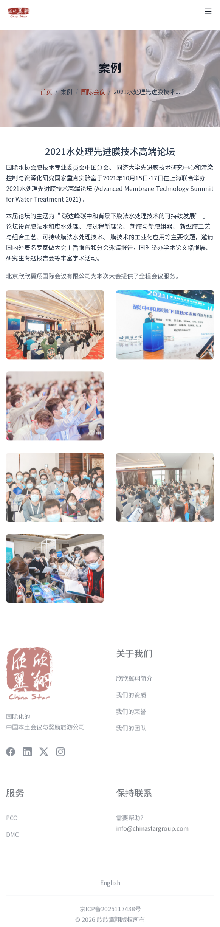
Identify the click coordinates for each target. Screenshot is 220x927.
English (110, 886)
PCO (12, 821)
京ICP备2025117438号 (110, 912)
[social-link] (10, 755)
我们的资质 (131, 698)
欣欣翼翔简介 (134, 682)
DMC (12, 838)
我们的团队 (131, 731)
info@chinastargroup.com (152, 832)
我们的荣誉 (131, 715)
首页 (46, 91)
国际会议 (93, 91)
